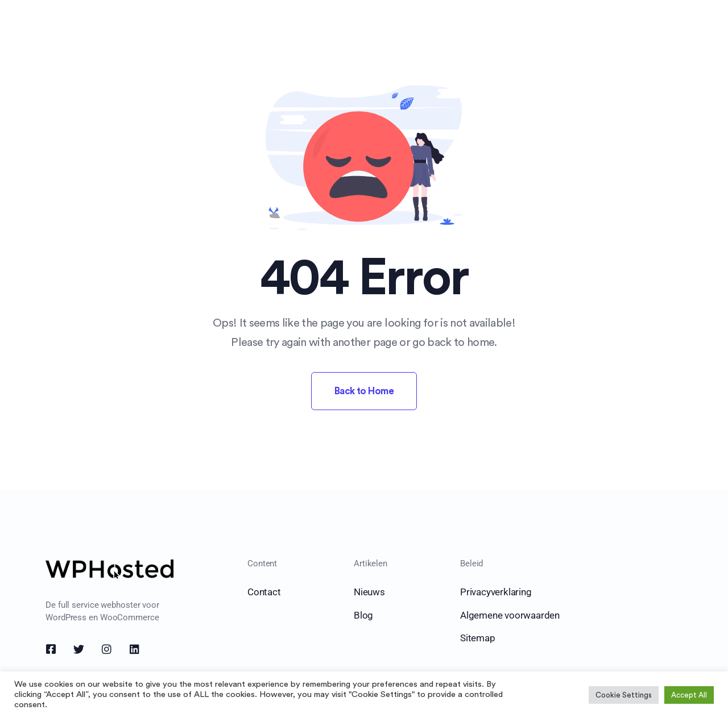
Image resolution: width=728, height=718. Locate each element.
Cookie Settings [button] (623, 695)
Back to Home (364, 391)
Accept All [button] (689, 695)
